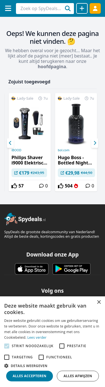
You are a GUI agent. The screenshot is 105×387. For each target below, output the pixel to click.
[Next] (94, 143)
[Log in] (95, 8)
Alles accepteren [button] (29, 376)
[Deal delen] (82, 8)
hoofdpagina (52, 66)
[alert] (52, 341)
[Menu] (8, 8)
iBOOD (16, 150)
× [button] (99, 302)
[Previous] (10, 143)
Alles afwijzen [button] (78, 376)
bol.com (63, 150)
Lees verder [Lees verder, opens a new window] (37, 337)
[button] (52, 365)
